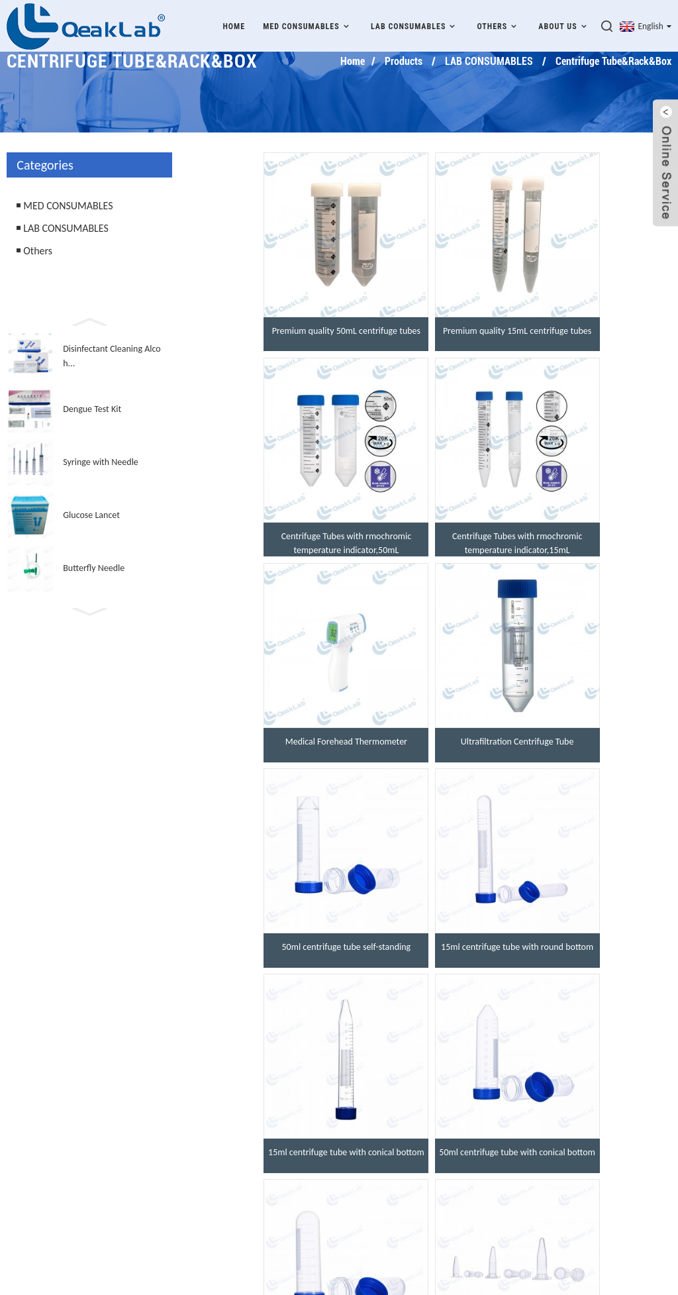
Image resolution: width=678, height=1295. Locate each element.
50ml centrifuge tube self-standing (269, 713)
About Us (564, 25)
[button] (89, 320)
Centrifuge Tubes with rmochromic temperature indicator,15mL (269, 524)
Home (233, 25)
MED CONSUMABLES (308, 25)
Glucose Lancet (91, 515)
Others (499, 25)
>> (467, 974)
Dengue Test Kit (92, 409)
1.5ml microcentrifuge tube (593, 909)
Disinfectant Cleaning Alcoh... (111, 356)
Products (403, 61)
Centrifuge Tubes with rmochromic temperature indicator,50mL (593, 327)
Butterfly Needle (93, 568)
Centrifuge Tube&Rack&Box (613, 61)
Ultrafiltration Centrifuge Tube (593, 517)
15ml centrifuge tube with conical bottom (593, 720)
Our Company (294, 1115)
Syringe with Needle (100, 462)
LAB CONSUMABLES (415, 25)
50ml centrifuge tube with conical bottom (269, 916)
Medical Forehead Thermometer (432, 517)
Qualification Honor (308, 1141)
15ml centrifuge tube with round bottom (432, 720)
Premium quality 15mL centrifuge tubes (431, 327)
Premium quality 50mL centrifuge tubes (269, 327)
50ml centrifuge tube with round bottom (432, 916)
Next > (433, 974)
